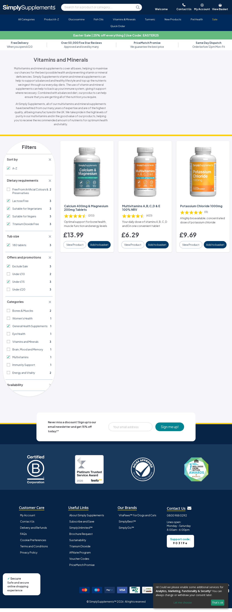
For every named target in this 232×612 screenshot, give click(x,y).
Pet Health (197, 19)
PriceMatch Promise (82, 568)
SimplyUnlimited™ (81, 531)
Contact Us (27, 525)
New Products (173, 19)
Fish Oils (99, 19)
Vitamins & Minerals (124, 19)
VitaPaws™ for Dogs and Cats (137, 519)
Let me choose (182, 602)
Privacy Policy (29, 556)
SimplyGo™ (126, 531)
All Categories (26, 19)
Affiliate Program (80, 556)
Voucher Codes (79, 562)
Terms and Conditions (34, 550)
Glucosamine (76, 19)
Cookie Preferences (33, 544)
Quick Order (117, 26)
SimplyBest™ (127, 525)
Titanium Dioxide (80, 550)
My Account (27, 519)
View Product (75, 244)
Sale (214, 19)
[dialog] (190, 595)
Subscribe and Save (81, 525)
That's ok (217, 602)
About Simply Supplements (86, 519)
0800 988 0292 (177, 519)
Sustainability (77, 544)
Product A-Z (51, 19)
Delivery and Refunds (33, 531)
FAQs (23, 537)
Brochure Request (81, 537)
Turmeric (150, 19)
